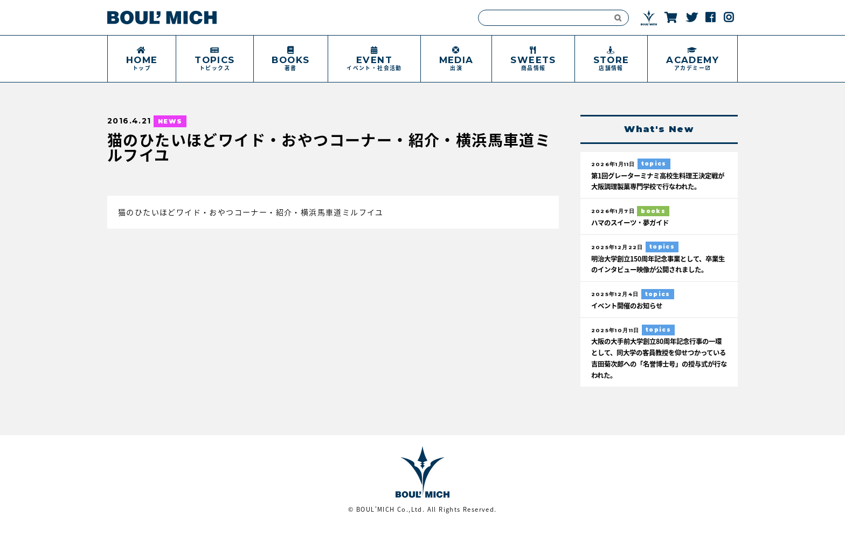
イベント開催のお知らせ (629, 316)
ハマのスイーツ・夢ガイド (633, 222)
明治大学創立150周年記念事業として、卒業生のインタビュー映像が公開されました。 (656, 269)
